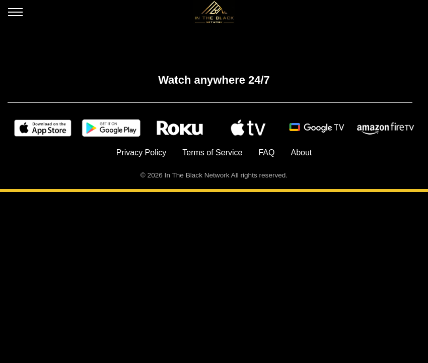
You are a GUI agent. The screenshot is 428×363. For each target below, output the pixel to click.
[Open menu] (15, 14)
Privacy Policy (141, 152)
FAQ (266, 152)
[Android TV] (317, 128)
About (301, 152)
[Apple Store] (43, 128)
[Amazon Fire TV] (385, 128)
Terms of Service (212, 152)
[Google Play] (111, 128)
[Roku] (180, 128)
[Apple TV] (248, 128)
